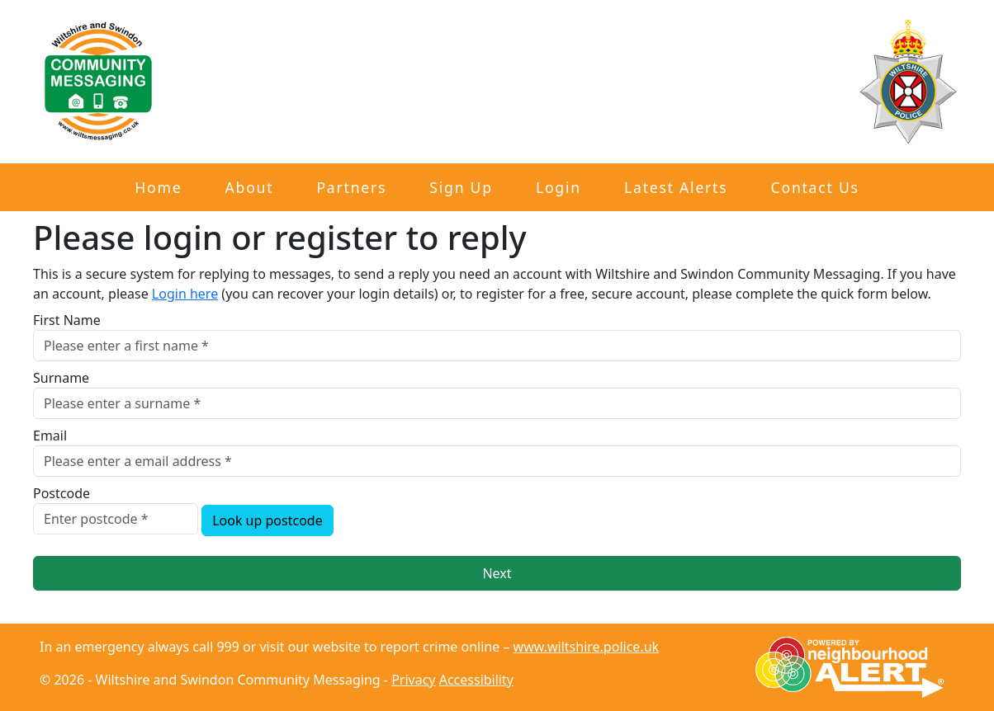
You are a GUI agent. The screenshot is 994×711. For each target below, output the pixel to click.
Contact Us (815, 187)
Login (558, 187)
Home (158, 187)
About (249, 187)
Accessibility (476, 680)
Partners (351, 187)
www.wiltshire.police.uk (586, 647)
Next (496, 573)
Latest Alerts (675, 187)
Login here (185, 294)
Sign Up (460, 187)
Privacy (413, 680)
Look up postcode (267, 520)
